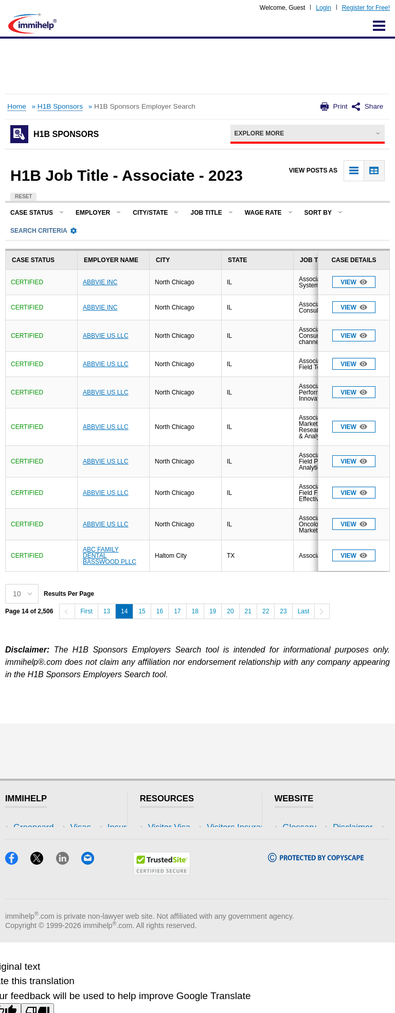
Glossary (300, 827)
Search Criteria (43, 230)
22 (265, 611)
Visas (23, 843)
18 (195, 611)
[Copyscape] (316, 929)
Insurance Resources (188, 889)
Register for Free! (366, 7)
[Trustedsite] (161, 942)
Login (323, 7)
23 (283, 611)
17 (177, 611)
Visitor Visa (169, 827)
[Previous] (67, 611)
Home (16, 106)
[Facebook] (17, 931)
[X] (43, 931)
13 (106, 611)
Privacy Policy (309, 858)
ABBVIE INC (100, 282)
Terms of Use (308, 874)
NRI (90, 858)
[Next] (322, 611)
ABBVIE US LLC (106, 335)
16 (159, 611)
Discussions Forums (186, 874)
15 (141, 611)
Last (304, 611)
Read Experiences (183, 858)
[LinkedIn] (68, 931)
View (353, 282)
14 (124, 611)
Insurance (32, 858)
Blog (91, 889)
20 (230, 611)
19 (212, 611)
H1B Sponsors (60, 106)
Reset (23, 196)
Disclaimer (303, 843)
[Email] (92, 931)
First (86, 611)
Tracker (27, 889)
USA (91, 827)
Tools (93, 874)
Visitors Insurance (182, 843)
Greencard (33, 827)
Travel (94, 843)
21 (248, 611)
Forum (25, 874)
